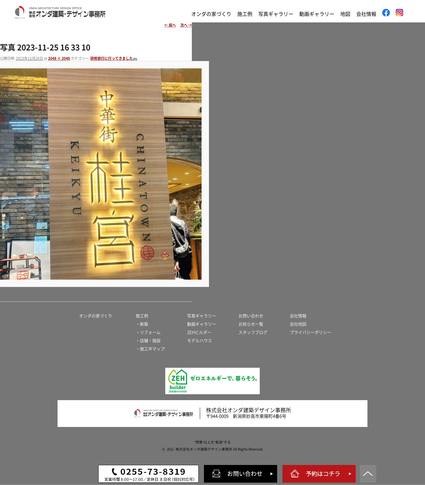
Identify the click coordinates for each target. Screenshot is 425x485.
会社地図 (298, 324)
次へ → (186, 25)
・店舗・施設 (148, 341)
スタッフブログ (252, 332)
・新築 (142, 324)
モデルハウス (199, 341)
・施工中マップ (150, 349)
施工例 (244, 14)
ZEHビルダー (199, 332)
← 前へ (170, 25)
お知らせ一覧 (250, 324)
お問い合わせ (250, 316)
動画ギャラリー (316, 14)
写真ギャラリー (275, 14)
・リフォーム (148, 332)
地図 (345, 14)
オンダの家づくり (211, 14)
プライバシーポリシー (310, 332)
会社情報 (366, 14)
